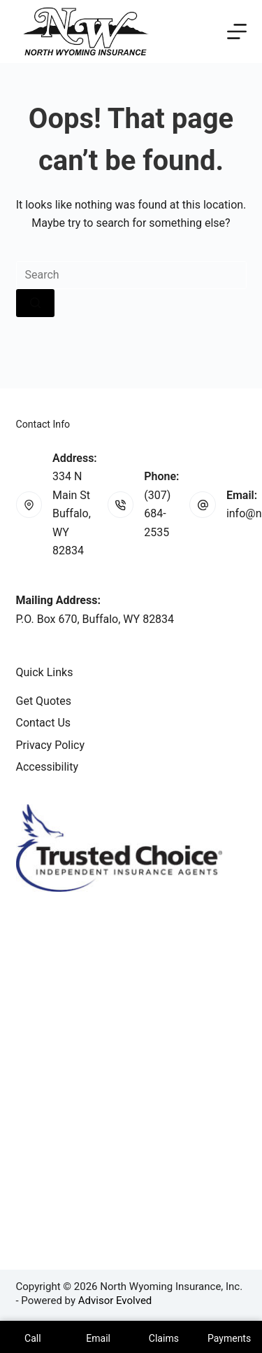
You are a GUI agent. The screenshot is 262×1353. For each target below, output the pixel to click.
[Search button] (35, 303)
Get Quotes (44, 701)
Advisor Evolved (115, 1300)
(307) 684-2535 (157, 514)
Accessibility (47, 766)
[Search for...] (131, 275)
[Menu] (237, 31)
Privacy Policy (50, 745)
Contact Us (43, 722)
